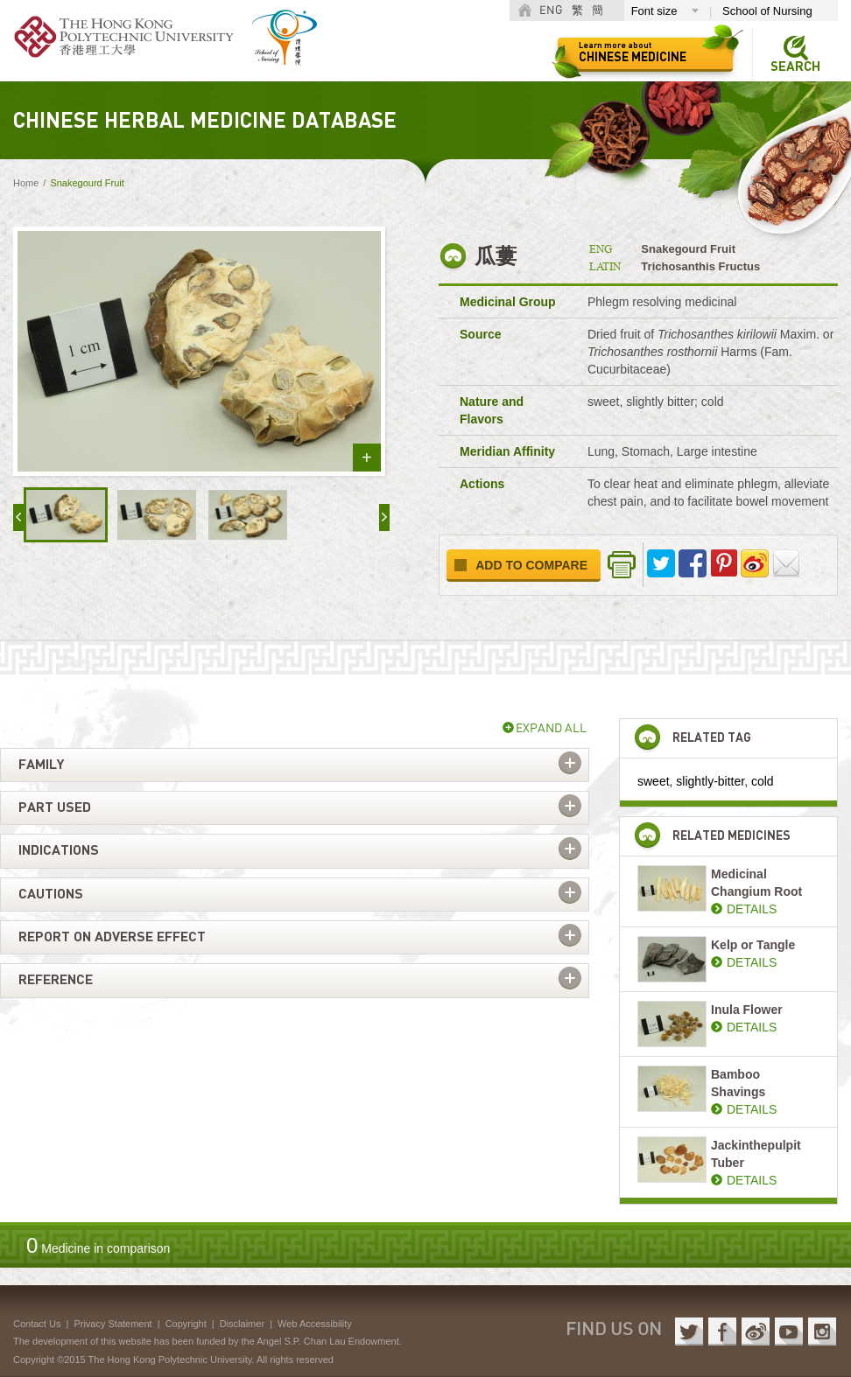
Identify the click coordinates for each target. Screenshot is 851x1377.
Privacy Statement (112, 1323)
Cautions (50, 894)
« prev (18, 517)
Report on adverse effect (112, 937)
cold (762, 781)
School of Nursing (767, 10)
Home (26, 183)
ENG (550, 11)
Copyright (186, 1323)
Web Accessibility (315, 1323)
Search (795, 66)
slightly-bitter (710, 781)
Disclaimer (242, 1323)
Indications (58, 850)
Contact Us (36, 1323)
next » (384, 517)
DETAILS (752, 909)
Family (41, 765)
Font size (654, 10)
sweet (653, 781)
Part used (54, 807)
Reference (55, 980)
